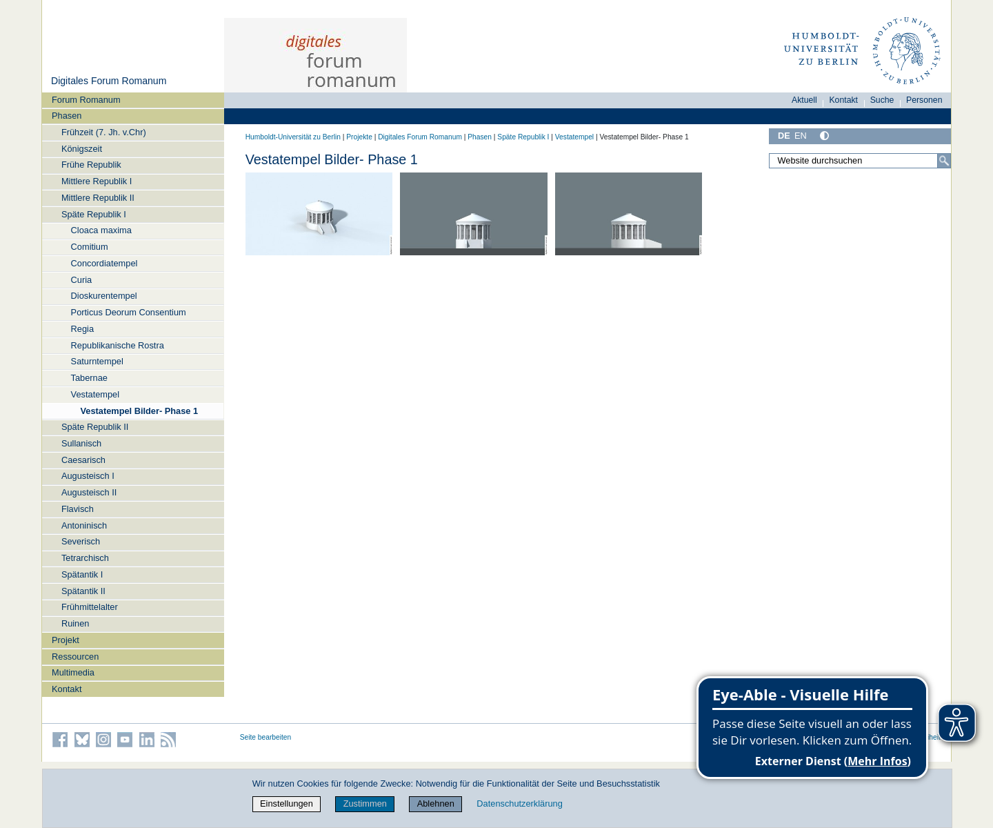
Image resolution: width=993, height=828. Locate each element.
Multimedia (73, 672)
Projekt (65, 640)
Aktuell (804, 100)
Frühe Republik (91, 164)
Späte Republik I (93, 214)
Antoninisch (84, 525)
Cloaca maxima (101, 230)
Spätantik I (82, 574)
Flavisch (77, 509)
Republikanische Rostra (117, 345)
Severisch (80, 541)
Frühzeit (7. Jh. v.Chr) (103, 132)
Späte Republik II (94, 427)
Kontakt (66, 689)
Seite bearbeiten (266, 737)
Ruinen (75, 623)
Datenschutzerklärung (519, 803)
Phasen (66, 115)
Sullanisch (81, 443)
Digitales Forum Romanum (108, 80)
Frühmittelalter (89, 607)
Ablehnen (435, 803)
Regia (82, 329)
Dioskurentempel (104, 295)
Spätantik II (83, 591)
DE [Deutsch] (784, 135)
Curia (81, 280)
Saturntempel (97, 361)
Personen (924, 100)
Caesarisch (83, 460)
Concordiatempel (104, 263)
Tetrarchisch (85, 558)
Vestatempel (95, 394)
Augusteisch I (87, 476)
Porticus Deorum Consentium (128, 312)
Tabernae (89, 378)
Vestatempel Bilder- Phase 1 (139, 411)
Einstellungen (286, 803)
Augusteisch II (89, 492)
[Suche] (944, 160)
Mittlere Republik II (97, 198)
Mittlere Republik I (96, 181)
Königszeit (81, 149)
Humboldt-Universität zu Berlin (293, 137)
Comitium (89, 246)
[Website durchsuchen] (860, 160)
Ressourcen (75, 656)
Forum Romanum (86, 100)
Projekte (359, 137)
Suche (882, 100)
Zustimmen (365, 803)
